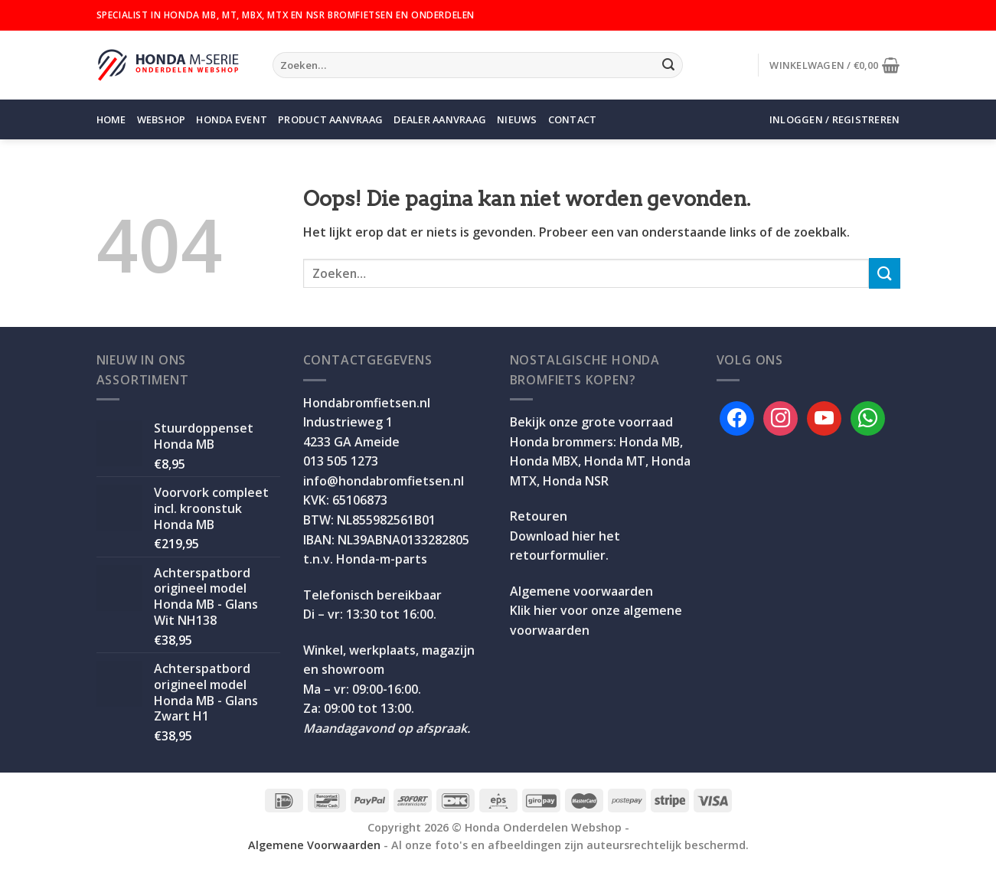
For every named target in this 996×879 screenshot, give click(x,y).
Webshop (161, 119)
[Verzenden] (668, 65)
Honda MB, (651, 441)
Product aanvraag (330, 119)
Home (111, 119)
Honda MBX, (545, 461)
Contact (572, 119)
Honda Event (231, 119)
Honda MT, (616, 461)
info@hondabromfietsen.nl (383, 480)
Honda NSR (576, 480)
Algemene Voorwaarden (314, 845)
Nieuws (517, 119)
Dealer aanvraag (440, 119)
